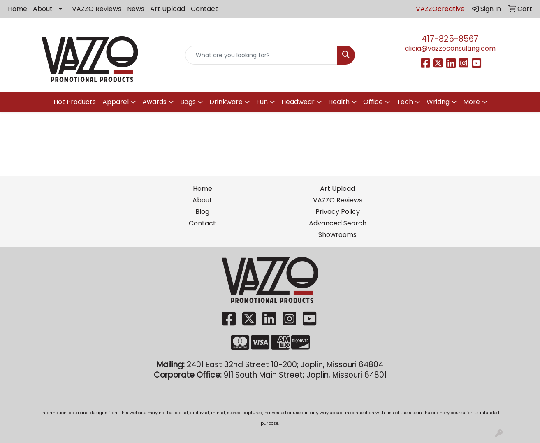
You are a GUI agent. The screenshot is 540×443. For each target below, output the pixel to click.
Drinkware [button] (226, 102)
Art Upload (167, 9)
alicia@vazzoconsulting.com (450, 48)
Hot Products (74, 102)
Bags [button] (188, 102)
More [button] (471, 102)
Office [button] (373, 102)
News (135, 9)
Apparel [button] (115, 102)
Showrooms (337, 234)
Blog (202, 211)
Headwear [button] (298, 102)
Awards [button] (154, 102)
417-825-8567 (450, 38)
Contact (204, 9)
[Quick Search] (261, 55)
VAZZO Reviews (96, 9)
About (43, 9)
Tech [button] (404, 102)
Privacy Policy (337, 211)
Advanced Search (337, 223)
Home (17, 9)
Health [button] (339, 102)
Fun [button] (262, 102)
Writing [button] (438, 102)
